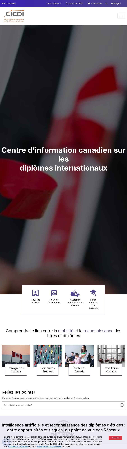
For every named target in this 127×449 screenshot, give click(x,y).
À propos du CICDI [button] (74, 3)
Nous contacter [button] (9, 3)
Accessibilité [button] (97, 3)
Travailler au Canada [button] (111, 369)
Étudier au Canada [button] (79, 369)
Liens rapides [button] (53, 3)
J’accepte (115, 438)
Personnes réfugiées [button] (48, 369)
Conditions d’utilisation (18, 446)
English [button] (117, 3)
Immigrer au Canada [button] (16, 369)
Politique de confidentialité (49, 446)
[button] (14, 16)
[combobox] (63, 405)
